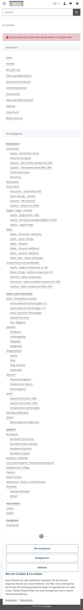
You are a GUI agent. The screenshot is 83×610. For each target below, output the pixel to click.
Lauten (10, 508)
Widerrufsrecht (14, 118)
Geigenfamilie (13, 350)
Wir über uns (13, 69)
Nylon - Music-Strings (22, 238)
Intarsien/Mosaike (20, 491)
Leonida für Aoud (19, 317)
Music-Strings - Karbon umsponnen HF (31, 272)
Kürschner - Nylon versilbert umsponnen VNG (35, 281)
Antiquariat (12, 525)
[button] (64, 3)
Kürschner (16, 177)
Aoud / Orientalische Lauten (21, 298)
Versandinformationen (18, 81)
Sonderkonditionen (16, 87)
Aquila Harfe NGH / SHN (23, 398)
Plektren (10, 472)
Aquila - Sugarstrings (21, 224)
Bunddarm (12, 434)
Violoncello (16, 369)
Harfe (9, 393)
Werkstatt (11, 486)
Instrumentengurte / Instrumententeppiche (30, 462)
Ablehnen (42, 567)
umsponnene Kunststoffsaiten (22, 262)
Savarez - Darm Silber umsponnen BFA (31, 162)
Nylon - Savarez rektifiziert (24, 253)
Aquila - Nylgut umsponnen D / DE (29, 267)
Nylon (9, 229)
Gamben (11, 327)
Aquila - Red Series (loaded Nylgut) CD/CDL (33, 219)
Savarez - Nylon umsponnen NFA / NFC (31, 286)
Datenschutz (26, 600)
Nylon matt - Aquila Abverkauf (26, 257)
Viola (12, 360)
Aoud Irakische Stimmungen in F (28, 308)
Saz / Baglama (17, 322)
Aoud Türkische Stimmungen (26, 312)
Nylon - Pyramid (19, 243)
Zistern (10, 417)
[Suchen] (38, 12)
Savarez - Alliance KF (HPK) (24, 205)
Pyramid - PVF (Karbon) (22, 200)
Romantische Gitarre (21, 384)
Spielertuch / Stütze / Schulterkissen (26, 481)
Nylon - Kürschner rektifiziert (26, 234)
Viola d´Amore (17, 365)
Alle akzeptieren (42, 548)
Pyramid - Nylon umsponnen (26, 276)
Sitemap (10, 106)
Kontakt (10, 63)
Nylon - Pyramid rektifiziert (24, 248)
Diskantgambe (18, 336)
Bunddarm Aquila (20, 453)
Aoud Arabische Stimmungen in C (28, 303)
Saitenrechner (14, 477)
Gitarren (10, 374)
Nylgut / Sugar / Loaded (19, 210)
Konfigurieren (42, 558)
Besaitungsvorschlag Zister (25, 422)
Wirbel (13, 496)
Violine (13, 355)
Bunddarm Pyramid (21, 448)
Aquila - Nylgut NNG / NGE (24, 215)
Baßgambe (16, 346)
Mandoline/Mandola (17, 412)
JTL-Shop (47, 605)
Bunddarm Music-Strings (24, 443)
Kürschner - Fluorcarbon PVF (25, 191)
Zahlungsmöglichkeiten (19, 75)
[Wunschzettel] (70, 3)
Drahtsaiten (12, 181)
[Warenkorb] (77, 3)
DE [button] (55, 3)
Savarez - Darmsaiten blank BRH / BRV (31, 167)
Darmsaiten (12, 148)
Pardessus (15, 331)
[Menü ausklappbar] (4, 2)
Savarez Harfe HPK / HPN (23, 403)
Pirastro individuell (20, 158)
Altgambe (15, 341)
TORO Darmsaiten (20, 172)
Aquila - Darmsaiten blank (24, 153)
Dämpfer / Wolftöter (17, 458)
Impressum (11, 600)
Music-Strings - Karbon (22, 196)
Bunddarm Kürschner (22, 438)
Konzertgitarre (18, 388)
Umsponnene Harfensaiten (25, 407)
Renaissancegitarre (20, 379)
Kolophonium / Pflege (18, 467)
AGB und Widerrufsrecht (19, 99)
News (9, 57)
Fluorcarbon (12, 186)
